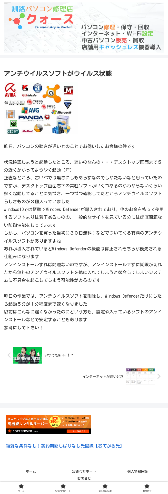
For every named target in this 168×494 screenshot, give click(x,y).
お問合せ (84, 478)
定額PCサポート (84, 471)
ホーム (31, 471)
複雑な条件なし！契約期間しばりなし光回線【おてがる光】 (65, 446)
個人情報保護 (137, 471)
